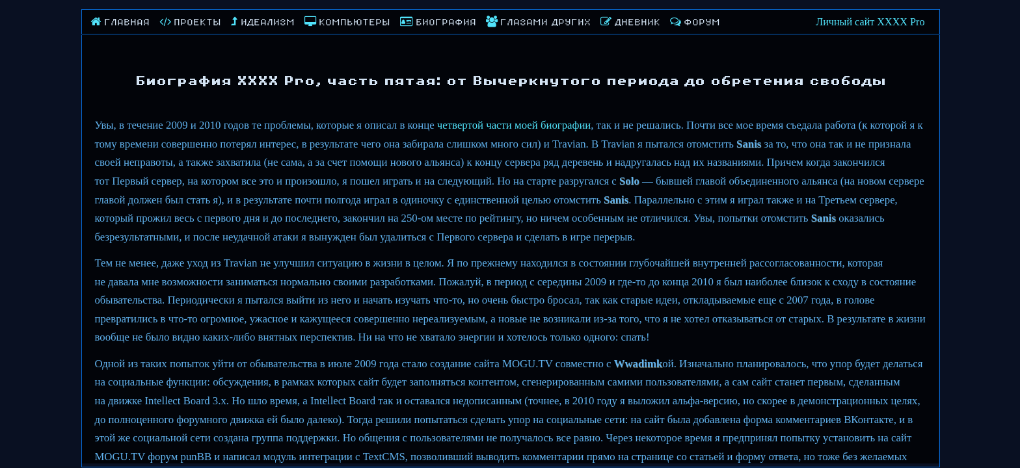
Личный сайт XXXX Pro (870, 21)
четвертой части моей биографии (514, 125)
